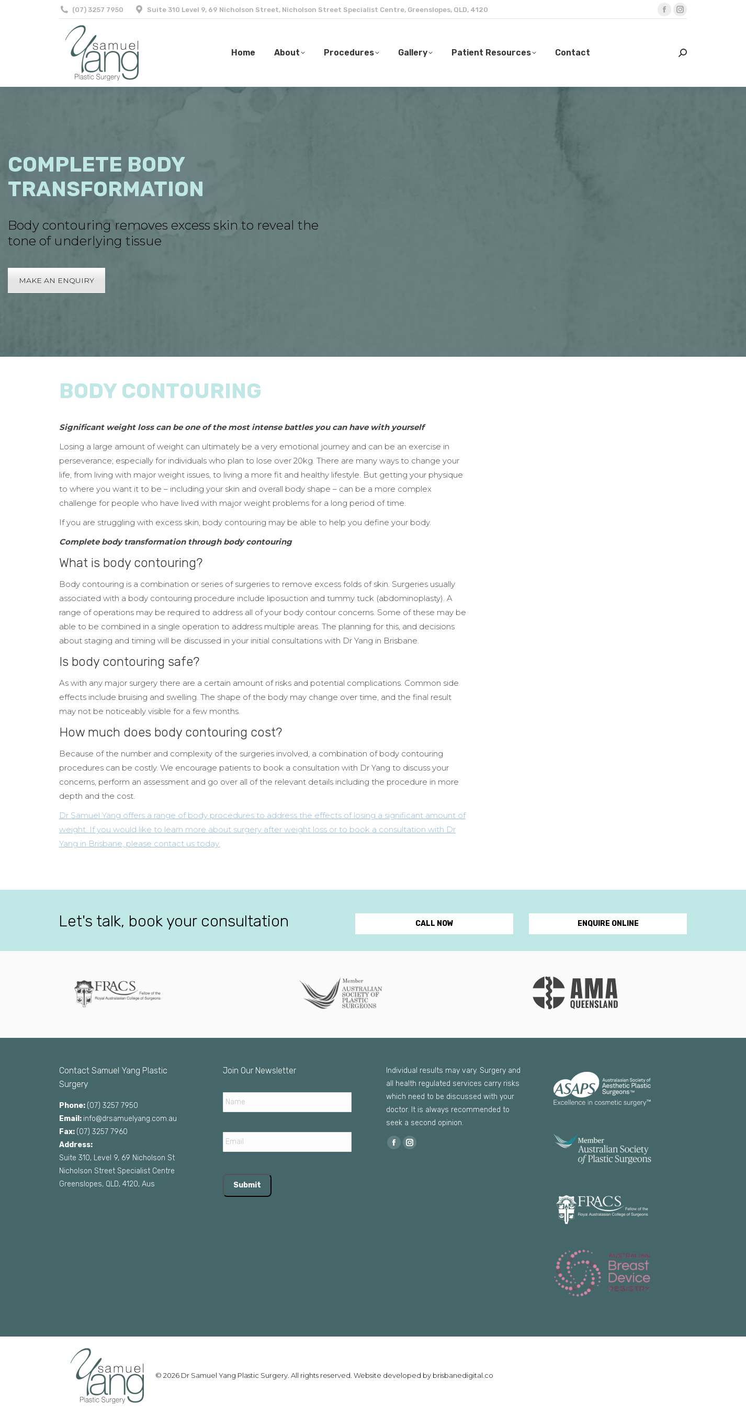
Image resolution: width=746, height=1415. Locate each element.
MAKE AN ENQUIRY (56, 280)
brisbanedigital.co (463, 1375)
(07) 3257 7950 (97, 10)
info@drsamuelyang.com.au (130, 1118)
